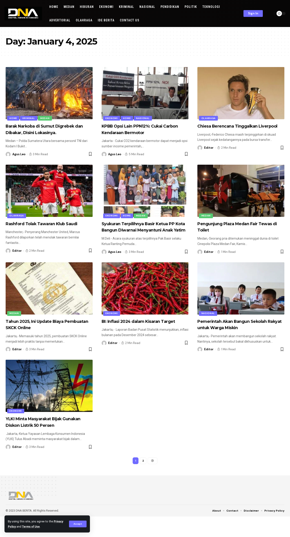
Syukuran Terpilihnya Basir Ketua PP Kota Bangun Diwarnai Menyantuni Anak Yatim (144, 236)
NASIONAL (145, 117)
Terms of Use (44, 526)
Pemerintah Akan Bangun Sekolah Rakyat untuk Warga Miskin (234, 340)
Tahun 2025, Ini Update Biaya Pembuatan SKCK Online (43, 337)
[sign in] (253, 13)
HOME (14, 117)
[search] (269, 13)
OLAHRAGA (209, 117)
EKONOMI (112, 117)
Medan (46, 117)
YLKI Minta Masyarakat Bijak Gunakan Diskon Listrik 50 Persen (48, 441)
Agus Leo (18, 160)
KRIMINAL (30, 117)
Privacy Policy (18, 526)
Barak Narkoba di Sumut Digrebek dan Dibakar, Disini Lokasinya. (42, 132)
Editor (209, 154)
